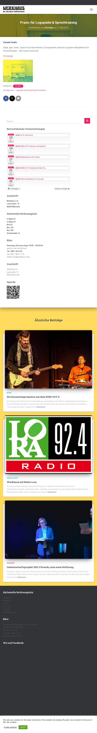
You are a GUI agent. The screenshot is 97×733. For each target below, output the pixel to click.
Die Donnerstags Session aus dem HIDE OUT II (33, 396)
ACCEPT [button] (23, 727)
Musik (9, 393)
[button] (13, 189)
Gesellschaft (12, 478)
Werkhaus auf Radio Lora (22, 482)
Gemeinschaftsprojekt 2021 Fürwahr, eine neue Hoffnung (40, 567)
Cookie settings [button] (10, 727)
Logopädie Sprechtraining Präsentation (30, 90)
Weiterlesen (40, 407)
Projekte (18, 86)
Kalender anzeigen (62, 189)
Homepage (8, 56)
